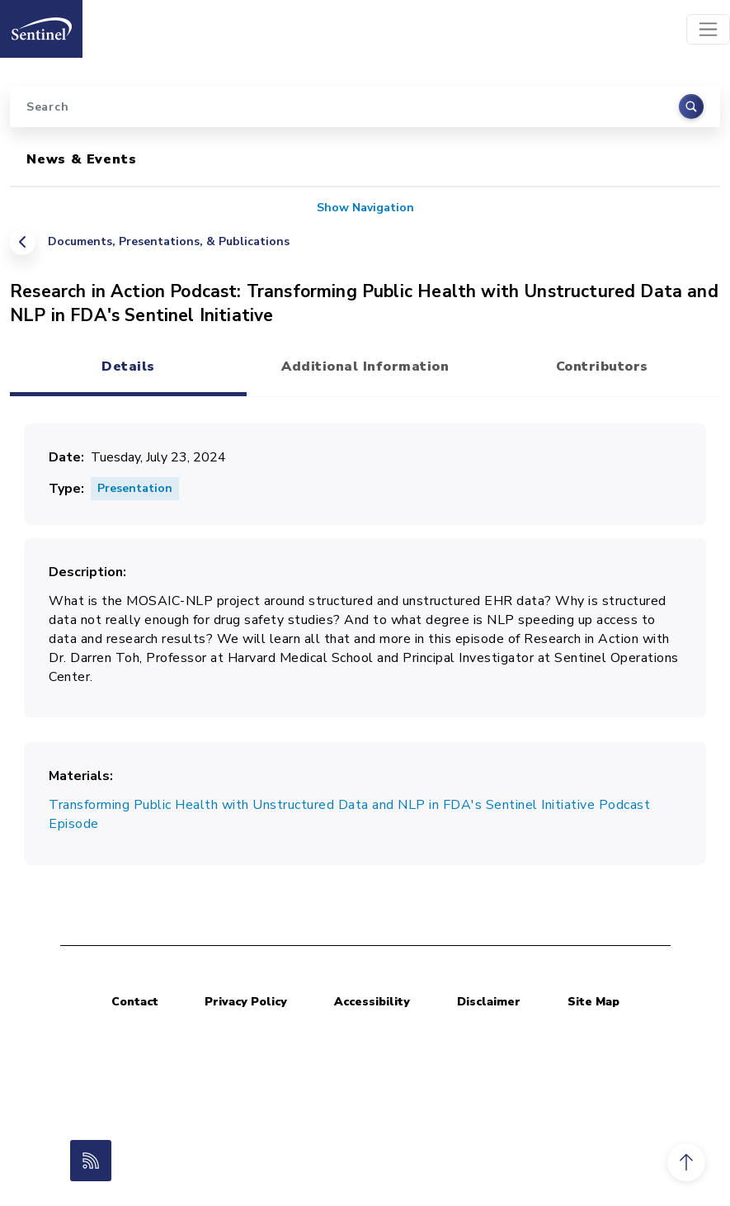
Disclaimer (488, 1002)
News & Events (81, 159)
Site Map (593, 1002)
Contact (134, 1002)
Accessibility (372, 1002)
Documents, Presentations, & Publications (169, 241)
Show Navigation (365, 207)
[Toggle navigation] (708, 29)
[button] (686, 1162)
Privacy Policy (246, 1002)
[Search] (365, 106)
